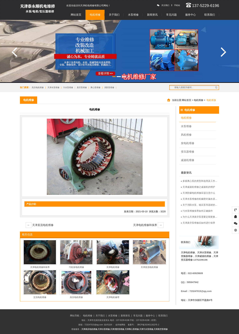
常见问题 (171, 14)
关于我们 (114, 14)
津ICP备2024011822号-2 (148, 325)
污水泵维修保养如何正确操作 (197, 210)
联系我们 (209, 14)
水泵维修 (133, 14)
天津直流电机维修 (39, 225)
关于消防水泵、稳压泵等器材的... (199, 205)
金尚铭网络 (120, 325)
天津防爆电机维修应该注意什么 (198, 193)
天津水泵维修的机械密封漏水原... (199, 199)
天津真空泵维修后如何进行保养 (198, 222)
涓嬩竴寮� (223, 52)
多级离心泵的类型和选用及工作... (199, 181)
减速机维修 (187, 160)
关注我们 (163, 5)
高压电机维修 (38, 87)
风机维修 (186, 134)
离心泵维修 (95, 87)
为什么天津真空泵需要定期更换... (199, 216)
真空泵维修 (82, 87)
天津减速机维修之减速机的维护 (198, 187)
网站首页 (76, 14)
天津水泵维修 (53, 87)
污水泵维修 (68, 87)
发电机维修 (187, 143)
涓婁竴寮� (14, 52)
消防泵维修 (109, 87)
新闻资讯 (152, 14)
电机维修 (95, 14)
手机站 (175, 5)
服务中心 (190, 14)
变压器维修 (187, 151)
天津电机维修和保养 (148, 225)
